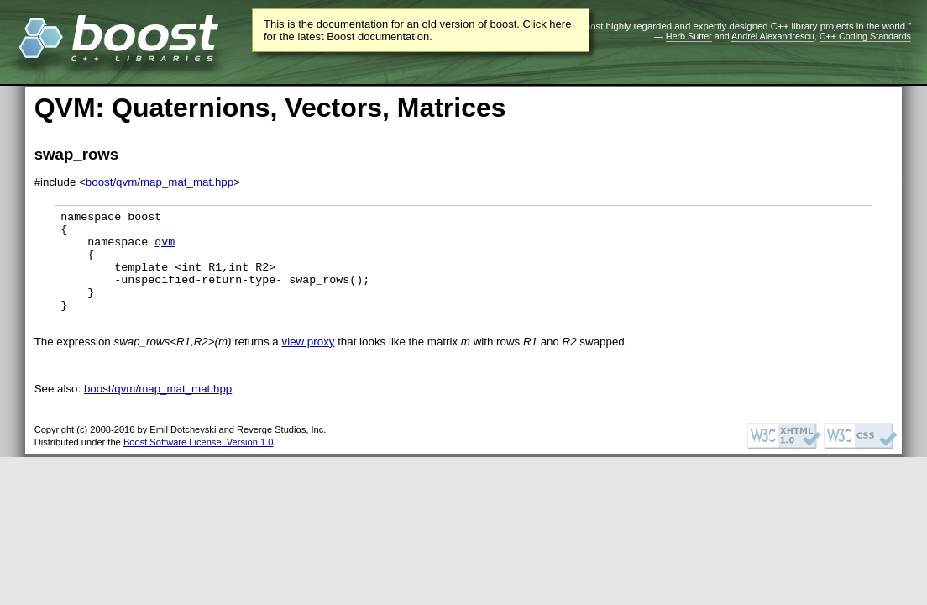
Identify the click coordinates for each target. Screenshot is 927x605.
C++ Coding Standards (865, 36)
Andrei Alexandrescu (772, 36)
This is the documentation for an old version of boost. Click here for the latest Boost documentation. (417, 30)
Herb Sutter (689, 36)
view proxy (308, 361)
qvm (164, 248)
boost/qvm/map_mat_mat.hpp (159, 182)
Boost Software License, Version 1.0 (198, 462)
